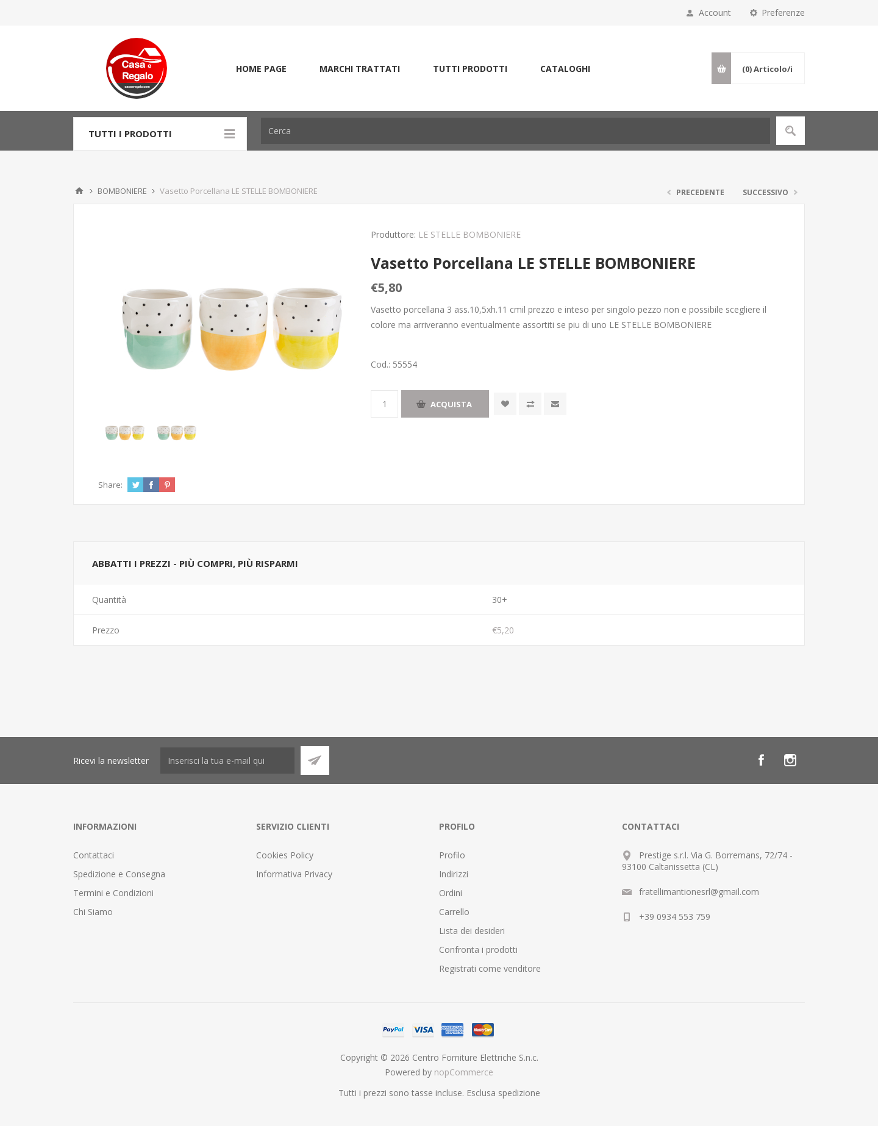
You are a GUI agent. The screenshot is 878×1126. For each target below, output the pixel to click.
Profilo (452, 855)
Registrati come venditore (490, 968)
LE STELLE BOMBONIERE (469, 234)
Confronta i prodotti (478, 949)
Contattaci (93, 855)
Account (715, 12)
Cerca (790, 130)
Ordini (450, 893)
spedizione (519, 1093)
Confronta (530, 404)
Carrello (454, 912)
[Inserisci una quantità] (384, 404)
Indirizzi (453, 874)
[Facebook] (761, 760)
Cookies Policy (284, 855)
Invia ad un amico (555, 404)
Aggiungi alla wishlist (505, 404)
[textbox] (515, 131)
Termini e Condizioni (113, 893)
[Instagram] (790, 760)
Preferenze (783, 12)
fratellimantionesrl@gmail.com (699, 891)
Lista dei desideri (472, 930)
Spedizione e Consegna (119, 874)
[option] (124, 430)
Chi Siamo (93, 912)
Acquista (451, 404)
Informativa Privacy (294, 874)
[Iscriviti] (227, 760)
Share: (110, 484)
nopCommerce (463, 1072)
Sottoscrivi (315, 760)
